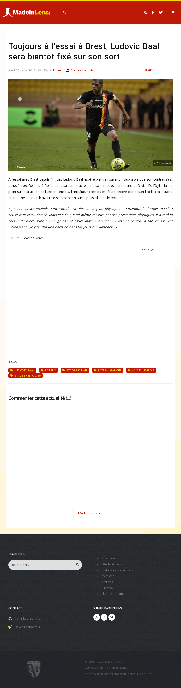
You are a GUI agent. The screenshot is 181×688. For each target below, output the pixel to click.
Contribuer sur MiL (28, 617)
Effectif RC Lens (112, 564)
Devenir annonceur (28, 625)
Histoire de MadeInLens (119, 569)
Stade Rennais (74, 370)
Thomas (58, 70)
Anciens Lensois (82, 70)
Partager (149, 70)
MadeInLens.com (91, 513)
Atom (120, 592)
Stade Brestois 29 (25, 375)
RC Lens (48, 370)
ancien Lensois (141, 370)
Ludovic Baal (22, 370)
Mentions (108, 575)
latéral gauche (107, 370)
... (68, 398)
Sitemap (107, 586)
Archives (108, 581)
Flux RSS (108, 592)
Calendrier (109, 558)
